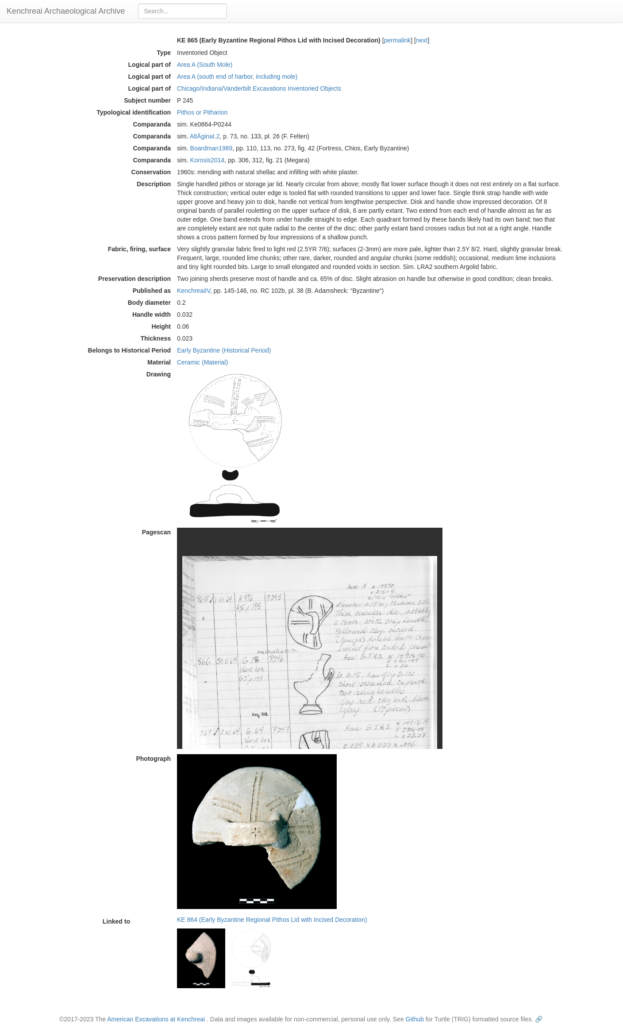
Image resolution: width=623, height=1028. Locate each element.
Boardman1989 (211, 148)
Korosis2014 (207, 160)
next (421, 40)
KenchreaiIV (193, 290)
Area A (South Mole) (204, 64)
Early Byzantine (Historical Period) (224, 350)
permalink (397, 40)
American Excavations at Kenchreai (156, 1019)
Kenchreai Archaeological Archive (66, 11)
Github (415, 1019)
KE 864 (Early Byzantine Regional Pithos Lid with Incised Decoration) (272, 919)
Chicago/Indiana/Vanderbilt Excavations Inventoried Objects (259, 88)
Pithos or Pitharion (202, 112)
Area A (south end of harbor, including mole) (237, 76)
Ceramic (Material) (202, 362)
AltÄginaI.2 (205, 136)
